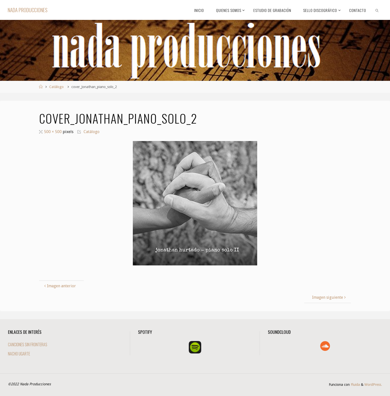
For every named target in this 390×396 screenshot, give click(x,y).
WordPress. (373, 385)
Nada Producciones (28, 10)
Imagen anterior (59, 286)
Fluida (355, 385)
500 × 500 (53, 131)
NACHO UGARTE (19, 354)
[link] (377, 10)
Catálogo (56, 87)
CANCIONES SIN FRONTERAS (27, 344)
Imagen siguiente (329, 297)
